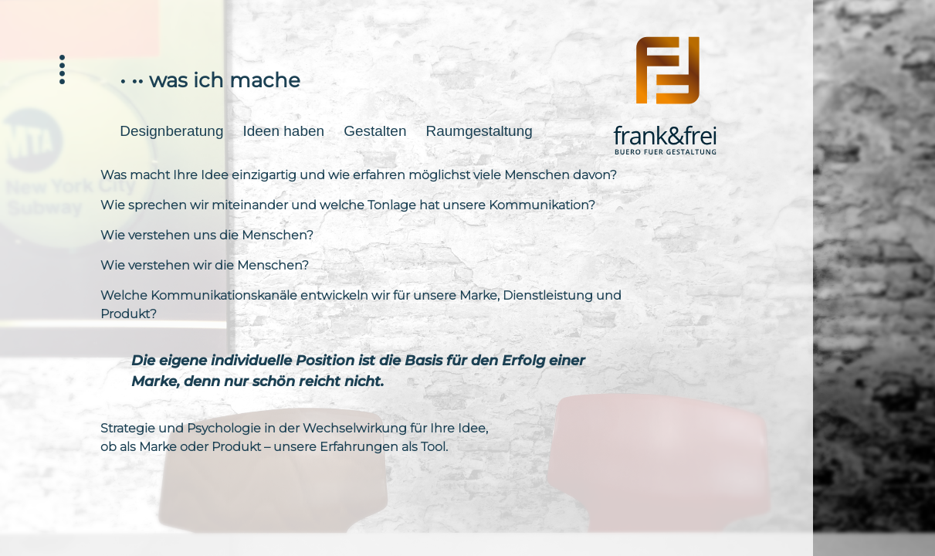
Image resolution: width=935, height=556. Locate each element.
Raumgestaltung (478, 131)
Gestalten (375, 131)
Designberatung (171, 131)
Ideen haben (283, 131)
